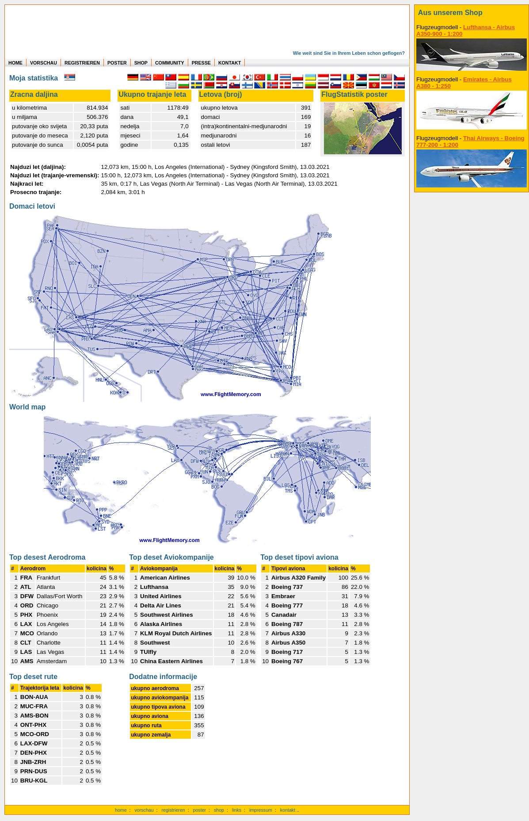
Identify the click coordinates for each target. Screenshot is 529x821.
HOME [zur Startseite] (15, 62)
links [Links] (236, 810)
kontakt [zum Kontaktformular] (287, 810)
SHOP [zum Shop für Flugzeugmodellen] (141, 62)
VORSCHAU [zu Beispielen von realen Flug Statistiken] (43, 62)
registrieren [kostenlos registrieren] (173, 810)
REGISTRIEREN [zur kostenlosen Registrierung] (82, 62)
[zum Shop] (471, 13)
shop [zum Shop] (219, 810)
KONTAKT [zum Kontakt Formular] (229, 62)
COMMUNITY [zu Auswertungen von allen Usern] (169, 62)
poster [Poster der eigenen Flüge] (199, 810)
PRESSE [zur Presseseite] (201, 62)
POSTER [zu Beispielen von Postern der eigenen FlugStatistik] (117, 62)
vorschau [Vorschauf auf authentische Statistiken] (143, 810)
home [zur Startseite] (121, 810)
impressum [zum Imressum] (260, 810)
